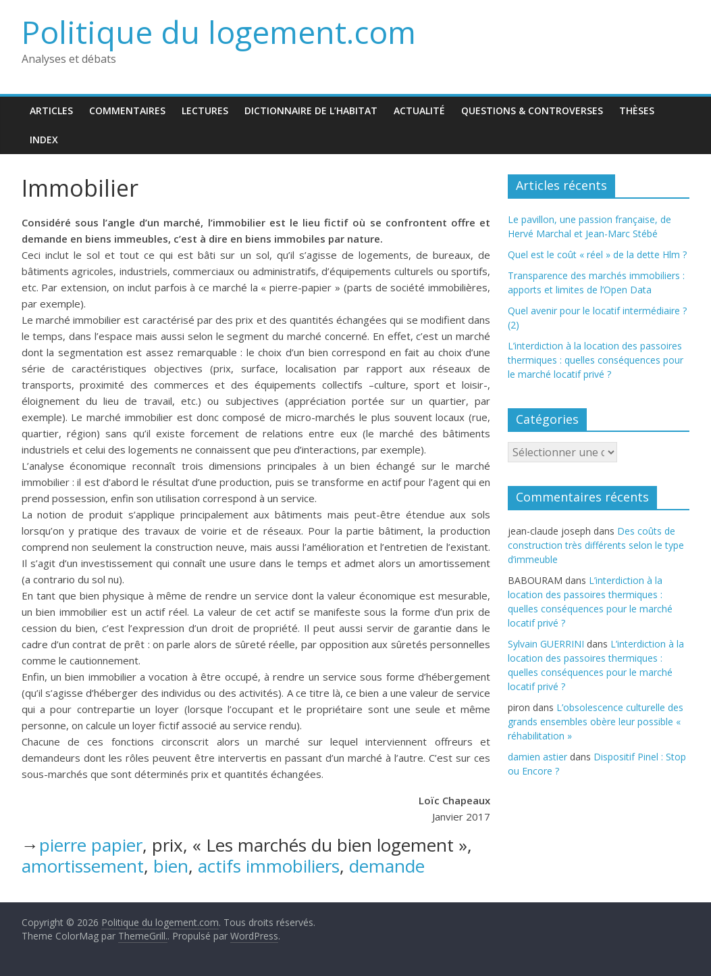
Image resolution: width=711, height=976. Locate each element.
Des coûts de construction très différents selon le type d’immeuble (596, 545)
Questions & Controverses (532, 110)
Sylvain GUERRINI (546, 643)
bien (170, 866)
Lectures (205, 110)
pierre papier (90, 845)
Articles (51, 110)
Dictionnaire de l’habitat (310, 110)
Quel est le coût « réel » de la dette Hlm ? (597, 254)
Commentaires (127, 110)
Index (44, 139)
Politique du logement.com (219, 32)
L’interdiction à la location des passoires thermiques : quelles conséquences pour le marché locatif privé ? (595, 360)
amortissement (83, 866)
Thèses (636, 110)
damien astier (537, 756)
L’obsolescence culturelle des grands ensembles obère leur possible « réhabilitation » (595, 721)
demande (387, 866)
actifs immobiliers (269, 866)
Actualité (419, 110)
